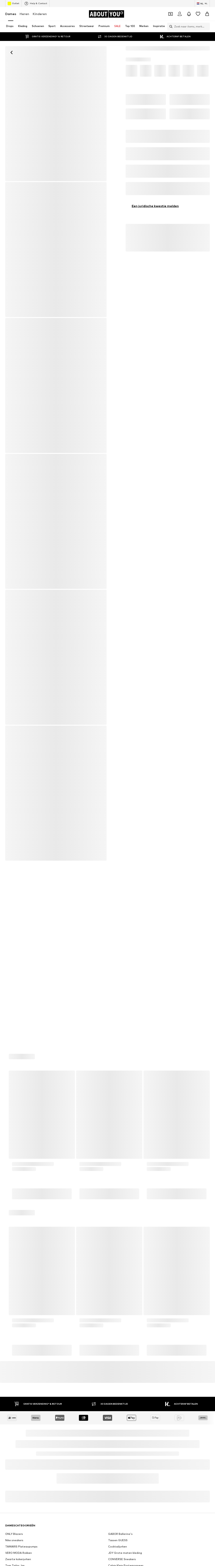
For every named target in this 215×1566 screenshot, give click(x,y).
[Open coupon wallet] (170, 14)
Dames (10, 14)
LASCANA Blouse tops (20, 1259)
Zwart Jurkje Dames (121, 1259)
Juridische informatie (182, 1450)
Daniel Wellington (119, 1296)
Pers (41, 1450)
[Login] (179, 14)
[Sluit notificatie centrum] (188, 14)
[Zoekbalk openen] (169, 27)
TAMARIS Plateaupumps (21, 1234)
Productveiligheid (122, 1456)
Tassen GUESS (118, 1227)
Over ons (25, 1450)
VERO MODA (13, 1321)
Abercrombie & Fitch (121, 1290)
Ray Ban (10, 1290)
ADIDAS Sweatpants (19, 1272)
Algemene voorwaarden (145, 1450)
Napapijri (114, 1309)
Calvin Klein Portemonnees (125, 1253)
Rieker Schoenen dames (124, 1272)
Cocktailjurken (117, 1234)
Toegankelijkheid (92, 1456)
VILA (8, 1302)
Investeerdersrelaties (78, 1450)
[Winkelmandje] (207, 14)
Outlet (13, 3)
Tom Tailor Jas (15, 1253)
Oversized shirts (16, 1265)
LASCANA (11, 1309)
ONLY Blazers (14, 1221)
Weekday (114, 1321)
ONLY (8, 1334)
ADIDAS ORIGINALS (121, 1347)
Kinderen (40, 14)
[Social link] (9, 1391)
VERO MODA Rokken (18, 1240)
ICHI (7, 1328)
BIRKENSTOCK (14, 1347)
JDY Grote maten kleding (125, 1240)
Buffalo (113, 1328)
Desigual (11, 1296)
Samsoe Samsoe (119, 1340)
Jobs (54, 1450)
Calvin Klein (115, 1302)
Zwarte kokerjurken (18, 1246)
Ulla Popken (116, 1315)
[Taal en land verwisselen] (202, 3)
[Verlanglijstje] (198, 14)
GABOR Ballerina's (120, 1221)
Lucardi (113, 1334)
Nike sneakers (14, 1227)
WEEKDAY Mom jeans (122, 1265)
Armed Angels (14, 1315)
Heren (24, 14)
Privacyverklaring (111, 1450)
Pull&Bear (11, 1340)
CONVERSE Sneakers (122, 1246)
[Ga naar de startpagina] (106, 14)
